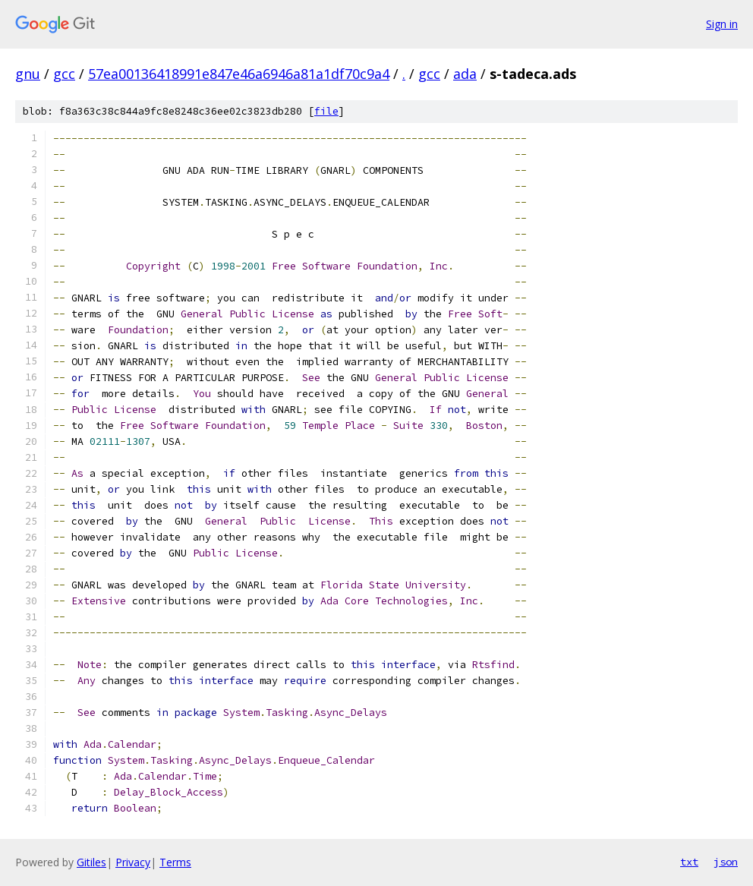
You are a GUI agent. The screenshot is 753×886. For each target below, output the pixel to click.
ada (465, 74)
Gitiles (91, 862)
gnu (27, 74)
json (726, 862)
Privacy (132, 862)
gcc (64, 74)
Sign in (722, 24)
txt (689, 862)
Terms (175, 862)
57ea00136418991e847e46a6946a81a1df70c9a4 (238, 74)
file (326, 111)
